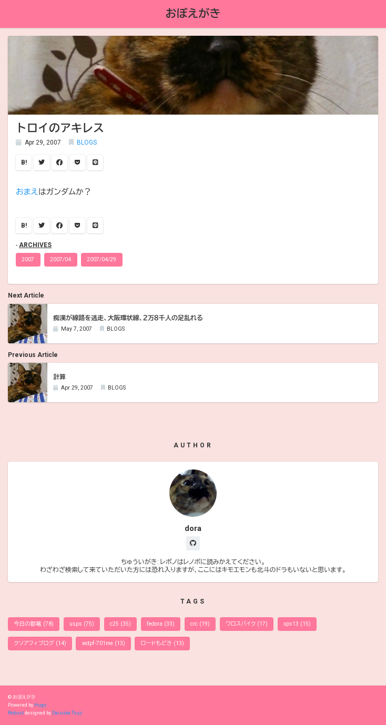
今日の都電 (34, 623)
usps (81, 623)
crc (200, 623)
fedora (161, 623)
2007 (28, 259)
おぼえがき (193, 13)
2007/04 (60, 259)
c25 (120, 623)
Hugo (40, 705)
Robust (16, 713)
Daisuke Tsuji (67, 713)
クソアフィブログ (40, 643)
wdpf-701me (103, 643)
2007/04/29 (101, 259)
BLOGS (87, 142)
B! (24, 162)
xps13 (297, 623)
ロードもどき (162, 643)
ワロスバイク (247, 623)
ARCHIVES (35, 245)
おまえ (27, 192)
